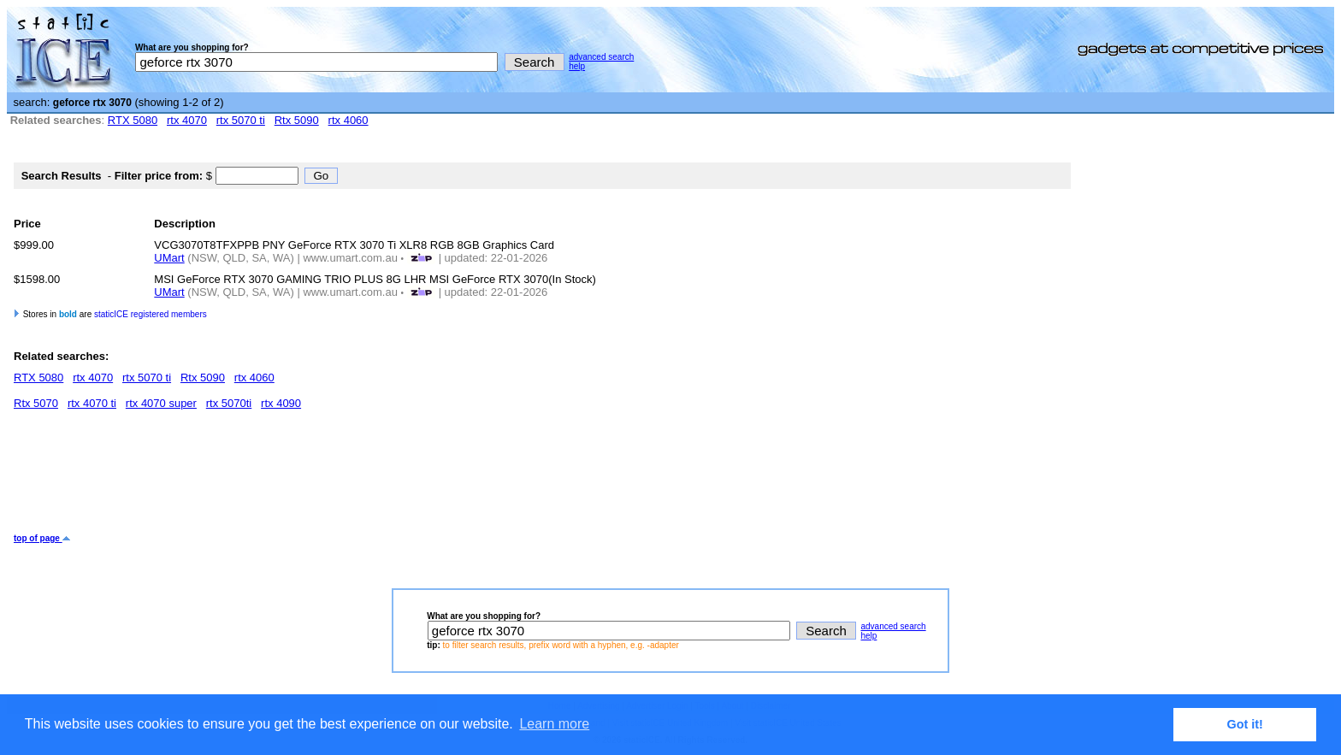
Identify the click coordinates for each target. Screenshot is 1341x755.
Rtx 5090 (297, 120)
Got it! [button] (1245, 724)
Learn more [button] (554, 724)
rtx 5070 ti (240, 120)
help (577, 66)
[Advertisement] (325, 477)
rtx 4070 (187, 120)
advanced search (601, 57)
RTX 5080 (132, 120)
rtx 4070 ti (92, 403)
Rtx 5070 (36, 403)
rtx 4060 (348, 120)
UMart (169, 257)
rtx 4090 (281, 403)
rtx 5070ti (228, 403)
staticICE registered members (150, 314)
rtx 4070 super (161, 403)
